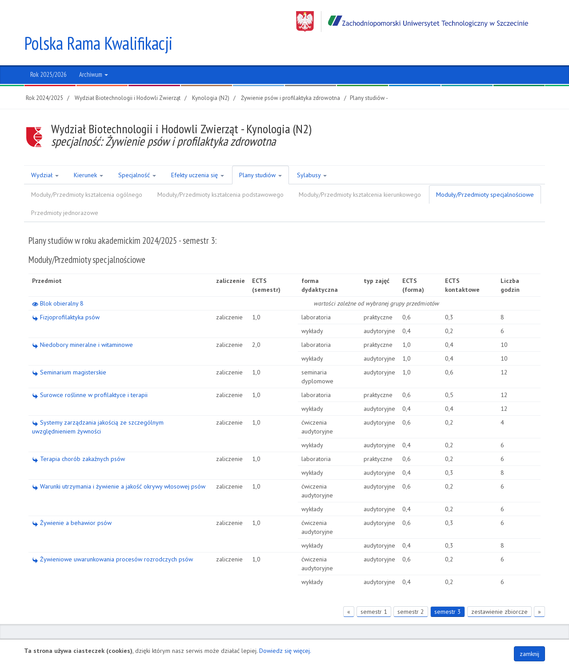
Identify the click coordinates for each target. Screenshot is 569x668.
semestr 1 (374, 591)
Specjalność (137, 154)
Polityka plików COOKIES (512, 635)
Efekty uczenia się (197, 154)
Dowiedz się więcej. (285, 651)
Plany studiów (260, 154)
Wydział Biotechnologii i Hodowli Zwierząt (127, 77)
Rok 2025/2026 (48, 53)
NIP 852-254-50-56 (298, 635)
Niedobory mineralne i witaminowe (82, 324)
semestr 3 (447, 591)
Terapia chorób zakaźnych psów (78, 438)
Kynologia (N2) (210, 77)
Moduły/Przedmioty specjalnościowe (485, 174)
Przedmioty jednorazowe (64, 192)
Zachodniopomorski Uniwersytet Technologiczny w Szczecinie (412, 21)
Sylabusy (312, 154)
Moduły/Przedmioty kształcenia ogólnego (86, 174)
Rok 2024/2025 (44, 77)
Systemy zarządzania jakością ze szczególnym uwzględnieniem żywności (98, 406)
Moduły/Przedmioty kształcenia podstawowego (220, 174)
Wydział (45, 154)
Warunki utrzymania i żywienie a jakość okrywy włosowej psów (118, 465)
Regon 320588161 (351, 635)
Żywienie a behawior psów (72, 502)
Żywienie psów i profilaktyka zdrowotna (290, 77)
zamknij (529, 654)
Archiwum (93, 53)
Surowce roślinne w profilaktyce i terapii (90, 374)
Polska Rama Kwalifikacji (98, 22)
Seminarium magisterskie (69, 351)
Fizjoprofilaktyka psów (66, 296)
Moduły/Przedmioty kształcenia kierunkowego (360, 174)
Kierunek (88, 154)
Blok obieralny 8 (58, 282)
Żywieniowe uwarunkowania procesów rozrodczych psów (112, 538)
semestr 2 (410, 591)
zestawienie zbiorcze (499, 591)
